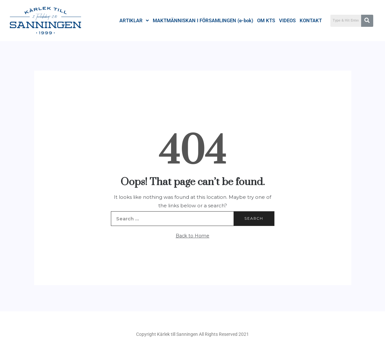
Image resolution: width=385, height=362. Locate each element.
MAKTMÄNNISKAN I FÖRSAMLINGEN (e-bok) (203, 21)
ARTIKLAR (134, 21)
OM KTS (266, 21)
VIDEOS (287, 21)
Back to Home (192, 236)
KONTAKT (311, 21)
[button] (134, 20)
